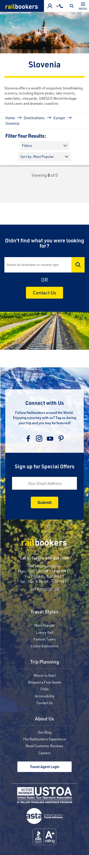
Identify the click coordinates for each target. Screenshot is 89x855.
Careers (44, 752)
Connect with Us (44, 402)
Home (10, 117)
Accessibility (44, 696)
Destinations (34, 117)
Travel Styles (44, 612)
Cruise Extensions (44, 646)
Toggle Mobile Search (72, 6)
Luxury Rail (44, 632)
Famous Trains (44, 639)
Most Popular (44, 625)
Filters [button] (27, 145)
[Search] (44, 264)
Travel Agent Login (44, 766)
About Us (44, 719)
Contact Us (44, 292)
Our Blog (44, 732)
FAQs (44, 689)
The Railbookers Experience (44, 739)
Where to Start (44, 675)
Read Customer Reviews (44, 745)
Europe (59, 117)
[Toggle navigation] (83, 6)
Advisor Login (49, 6)
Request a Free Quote (44, 682)
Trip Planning (44, 662)
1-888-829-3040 (55, 558)
